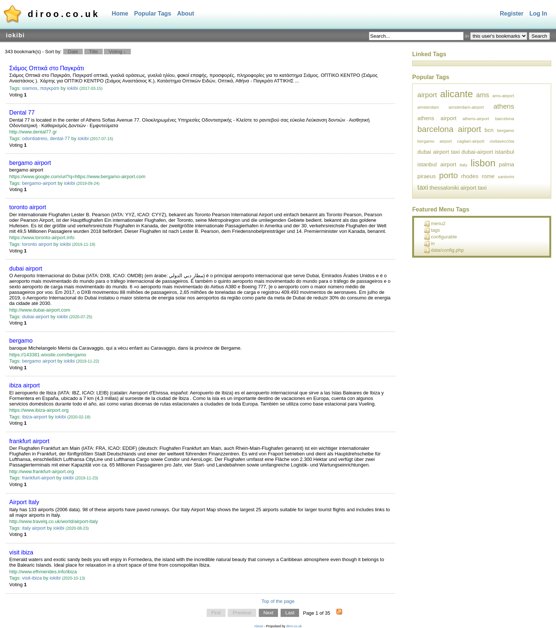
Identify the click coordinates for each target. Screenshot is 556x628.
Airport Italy (24, 502)
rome (488, 176)
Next (269, 613)
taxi (422, 187)
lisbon (483, 163)
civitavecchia (502, 141)
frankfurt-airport (38, 478)
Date (73, 51)
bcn (489, 130)
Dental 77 (22, 112)
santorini (506, 176)
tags (432, 230)
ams (482, 95)
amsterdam (428, 107)
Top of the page (278, 601)
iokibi (72, 88)
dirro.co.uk (294, 626)
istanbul (504, 152)
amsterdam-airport (466, 107)
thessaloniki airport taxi (458, 187)
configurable (440, 237)
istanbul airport (436, 164)
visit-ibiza (32, 578)
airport (427, 95)
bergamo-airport (39, 183)
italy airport (34, 528)
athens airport (437, 118)
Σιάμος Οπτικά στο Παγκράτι (46, 68)
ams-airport (503, 95)
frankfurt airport (29, 441)
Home (120, 13)
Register (511, 13)
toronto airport (27, 207)
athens (504, 106)
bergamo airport (30, 163)
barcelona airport (449, 129)
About (185, 13)
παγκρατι (49, 88)
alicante (456, 94)
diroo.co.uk (64, 14)
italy (463, 164)
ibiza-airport (34, 417)
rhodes (470, 176)
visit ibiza (21, 552)
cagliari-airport (470, 141)
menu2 (435, 224)
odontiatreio (34, 138)
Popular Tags (152, 13)
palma (506, 164)
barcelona (504, 118)
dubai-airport (35, 316)
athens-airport (475, 118)
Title (93, 51)
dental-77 (60, 138)
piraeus (426, 176)
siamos (29, 88)
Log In (538, 13)
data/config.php (444, 250)
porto (448, 175)
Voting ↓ (117, 51)
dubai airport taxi (438, 152)
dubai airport (25, 268)
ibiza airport (24, 385)
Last (290, 613)
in (429, 244)
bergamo (21, 340)
